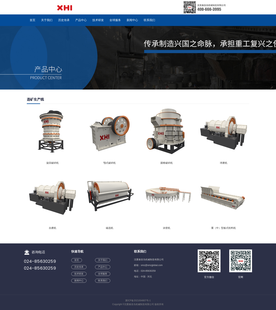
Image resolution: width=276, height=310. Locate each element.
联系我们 (149, 20)
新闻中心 (132, 20)
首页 (32, 20)
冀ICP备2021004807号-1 (138, 300)
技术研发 (98, 20)
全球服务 (115, 20)
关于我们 (46, 20)
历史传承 (64, 20)
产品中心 (81, 20)
